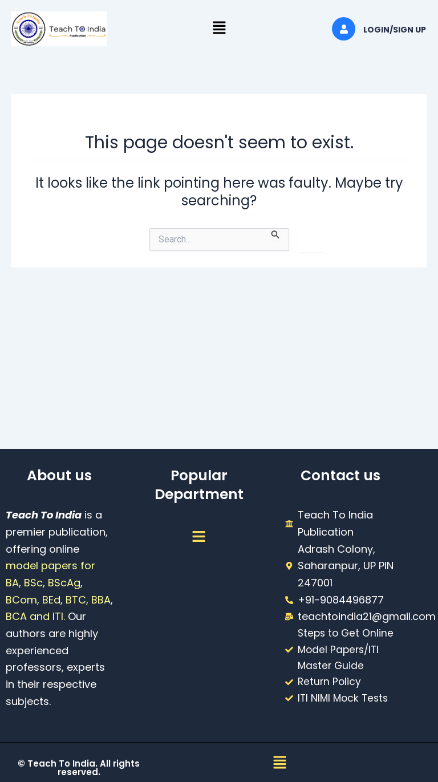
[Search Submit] (275, 234)
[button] (219, 28)
